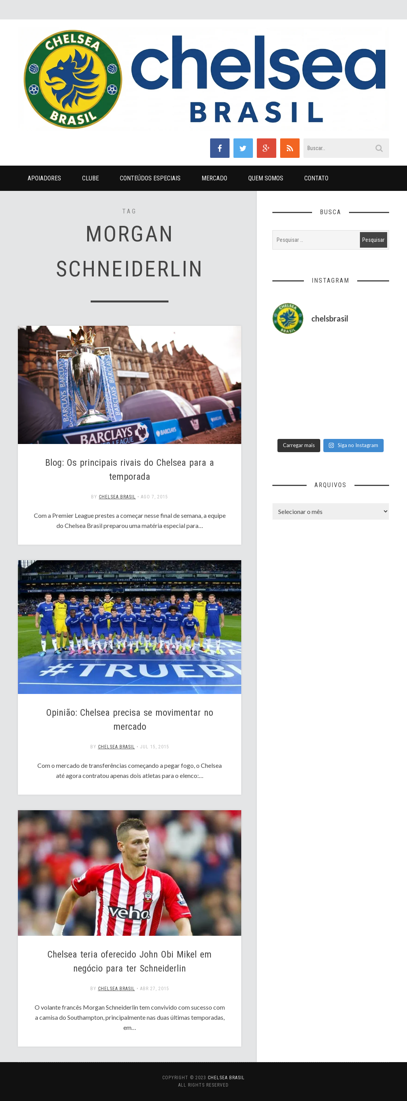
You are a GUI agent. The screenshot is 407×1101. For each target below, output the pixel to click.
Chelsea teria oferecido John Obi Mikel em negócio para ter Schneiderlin (129, 961)
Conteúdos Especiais (150, 178)
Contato (316, 178)
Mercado (214, 178)
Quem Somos (265, 178)
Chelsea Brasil (117, 497)
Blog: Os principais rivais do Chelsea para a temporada (129, 469)
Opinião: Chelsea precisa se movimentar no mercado (129, 719)
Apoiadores (44, 178)
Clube (90, 178)
